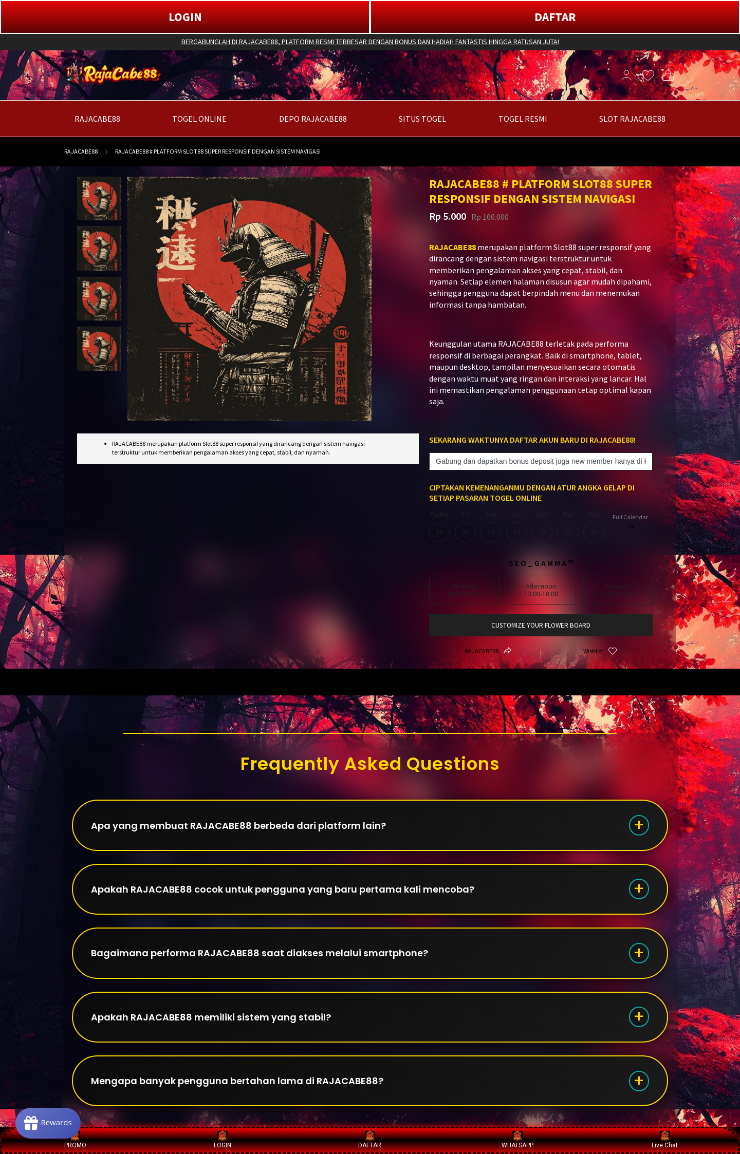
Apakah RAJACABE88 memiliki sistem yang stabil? (211, 1018)
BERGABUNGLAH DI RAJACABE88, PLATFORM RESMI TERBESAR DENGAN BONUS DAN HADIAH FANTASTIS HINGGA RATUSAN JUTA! (370, 41)
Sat (490, 526)
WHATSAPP (517, 1140)
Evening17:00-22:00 (618, 589)
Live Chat (665, 1140)
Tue (568, 526)
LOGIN (185, 16)
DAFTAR (555, 16)
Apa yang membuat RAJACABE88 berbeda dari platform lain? (238, 825)
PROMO (75, 1140)
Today (439, 526)
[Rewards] (48, 1123)
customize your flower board (540, 625)
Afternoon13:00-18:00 (541, 589)
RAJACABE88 (81, 151)
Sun (516, 526)
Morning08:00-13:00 (465, 589)
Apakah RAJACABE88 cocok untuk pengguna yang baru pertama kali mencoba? (282, 889)
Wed (593, 526)
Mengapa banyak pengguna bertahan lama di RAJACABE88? (237, 1082)
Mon (542, 526)
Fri (465, 526)
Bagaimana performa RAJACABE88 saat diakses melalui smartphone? (259, 954)
